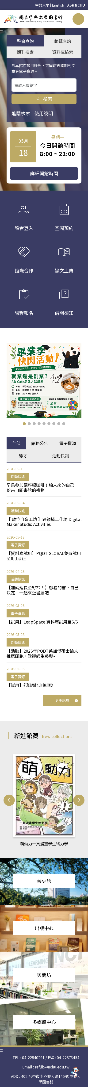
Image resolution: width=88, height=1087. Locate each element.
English (58, 5)
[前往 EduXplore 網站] (75, 1072)
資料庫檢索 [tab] (62, 52)
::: (1, 13)
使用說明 (43, 113)
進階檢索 (20, 113)
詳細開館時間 (44, 173)
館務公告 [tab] (39, 443)
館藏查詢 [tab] (62, 41)
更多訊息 (66, 699)
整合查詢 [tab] (25, 41)
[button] (24, 423)
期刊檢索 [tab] (25, 52)
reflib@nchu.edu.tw (52, 1066)
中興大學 (42, 5)
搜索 (44, 99)
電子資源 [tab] (67, 443)
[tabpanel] (44, 576)
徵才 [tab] (23, 455)
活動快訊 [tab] (60, 455)
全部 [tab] (16, 443)
